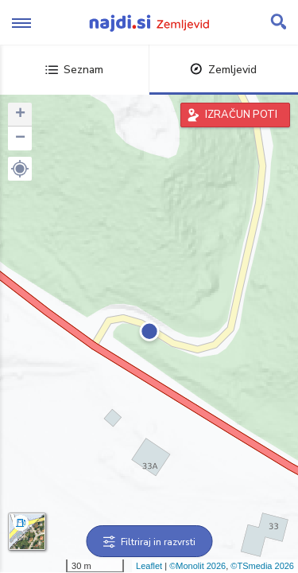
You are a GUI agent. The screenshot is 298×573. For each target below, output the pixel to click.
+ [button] (20, 115)
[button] (20, 169)
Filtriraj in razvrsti (149, 542)
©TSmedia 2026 (262, 566)
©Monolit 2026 (197, 566)
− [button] (20, 138)
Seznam (74, 69)
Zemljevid (223, 69)
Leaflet (149, 566)
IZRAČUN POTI (241, 114)
